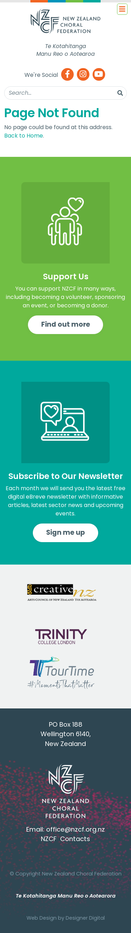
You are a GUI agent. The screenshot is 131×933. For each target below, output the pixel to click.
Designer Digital (85, 917)
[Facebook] (67, 75)
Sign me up (65, 532)
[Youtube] (99, 75)
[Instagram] (83, 75)
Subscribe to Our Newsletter (65, 476)
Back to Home (23, 136)
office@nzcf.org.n (74, 829)
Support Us (65, 276)
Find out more (65, 324)
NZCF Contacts (65, 838)
